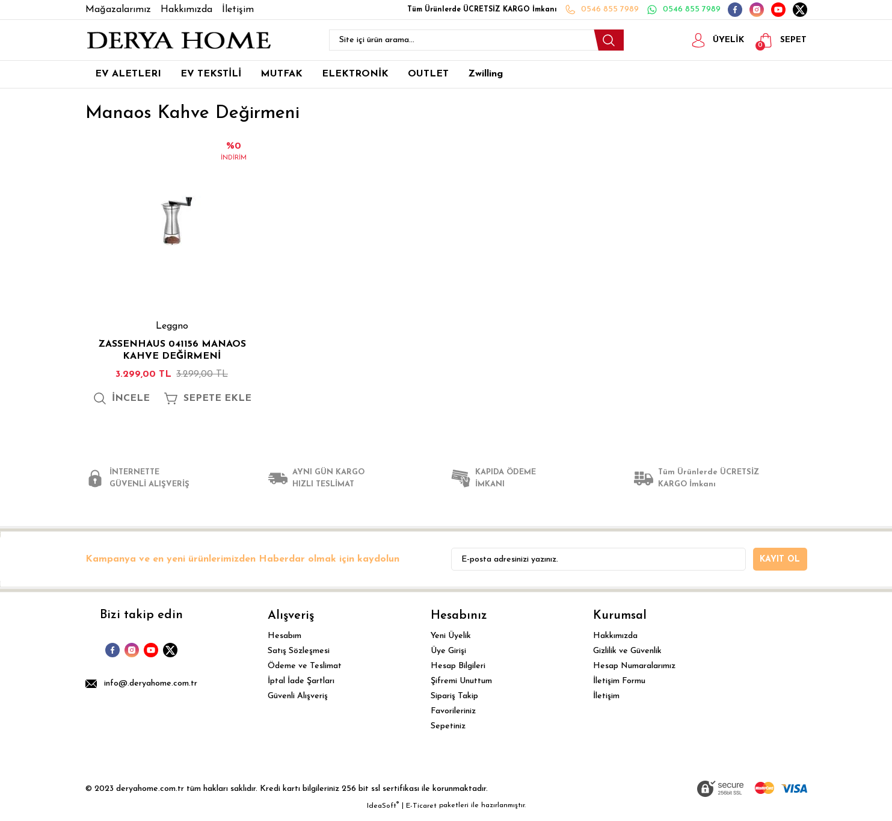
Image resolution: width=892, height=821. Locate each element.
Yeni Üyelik (451, 642)
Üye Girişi (448, 657)
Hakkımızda (615, 642)
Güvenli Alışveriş (298, 702)
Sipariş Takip (454, 702)
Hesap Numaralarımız (634, 672)
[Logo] (178, 40)
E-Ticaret (421, 812)
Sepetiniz (448, 732)
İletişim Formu (619, 687)
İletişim (606, 702)
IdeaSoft (383, 811)
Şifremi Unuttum (461, 687)
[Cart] (780, 40)
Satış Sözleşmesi (299, 657)
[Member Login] (709, 40)
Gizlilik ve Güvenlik (627, 657)
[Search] (476, 40)
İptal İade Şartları (301, 687)
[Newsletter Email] (598, 565)
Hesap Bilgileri (458, 672)
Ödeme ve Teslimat (305, 672)
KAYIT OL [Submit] (780, 566)
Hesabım (284, 642)
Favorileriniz (453, 717)
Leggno (172, 326)
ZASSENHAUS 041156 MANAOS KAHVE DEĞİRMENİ (172, 350)
